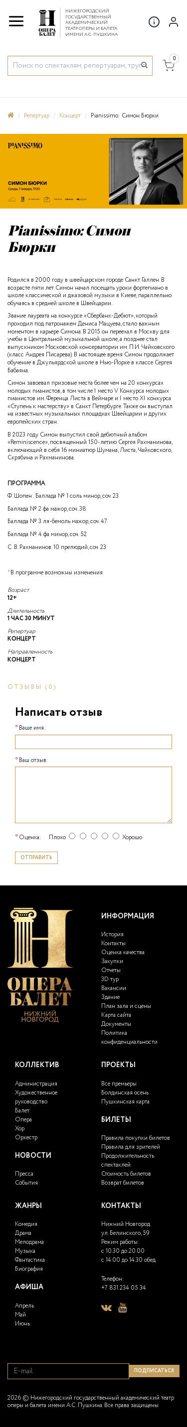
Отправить (36, 858)
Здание (110, 997)
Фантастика (30, 1260)
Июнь (22, 1323)
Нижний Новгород (125, 1224)
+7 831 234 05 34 (123, 1288)
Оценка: (30, 838)
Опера (23, 1119)
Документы (116, 1024)
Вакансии (113, 988)
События (26, 1183)
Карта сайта (116, 1015)
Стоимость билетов (126, 1174)
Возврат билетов (122, 1183)
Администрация (36, 1084)
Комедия (26, 1224)
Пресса (24, 1174)
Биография (29, 1269)
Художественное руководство (36, 1097)
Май (20, 1315)
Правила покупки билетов (135, 1138)
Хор (19, 1128)
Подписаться (154, 1371)
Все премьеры (119, 1084)
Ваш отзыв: (33, 761)
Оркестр (26, 1137)
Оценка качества (123, 952)
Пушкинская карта (125, 1102)
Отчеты (111, 970)
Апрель (24, 1306)
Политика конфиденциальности (129, 1037)
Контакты (113, 943)
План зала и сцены (126, 1006)
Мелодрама (29, 1242)
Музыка (25, 1251)
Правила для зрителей (130, 1147)
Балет (22, 1110)
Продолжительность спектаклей (127, 1160)
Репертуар (36, 115)
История (112, 934)
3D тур (110, 979)
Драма (23, 1233)
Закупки (112, 961)
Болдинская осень (125, 1093)
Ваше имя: (32, 728)
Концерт (70, 115)
